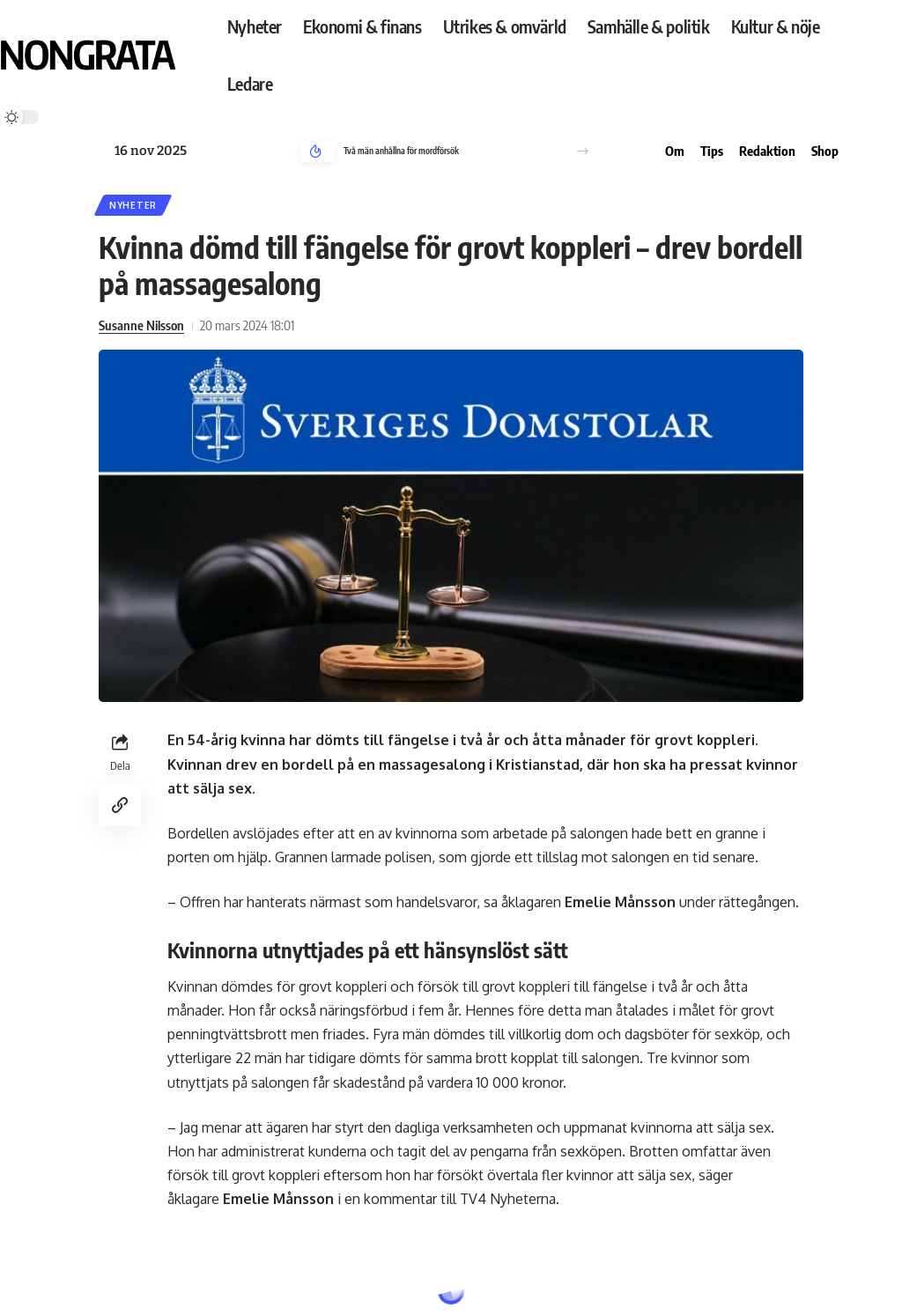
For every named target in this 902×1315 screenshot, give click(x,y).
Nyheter (133, 205)
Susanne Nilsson (141, 325)
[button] (582, 151)
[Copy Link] (120, 805)
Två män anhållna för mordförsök (401, 150)
